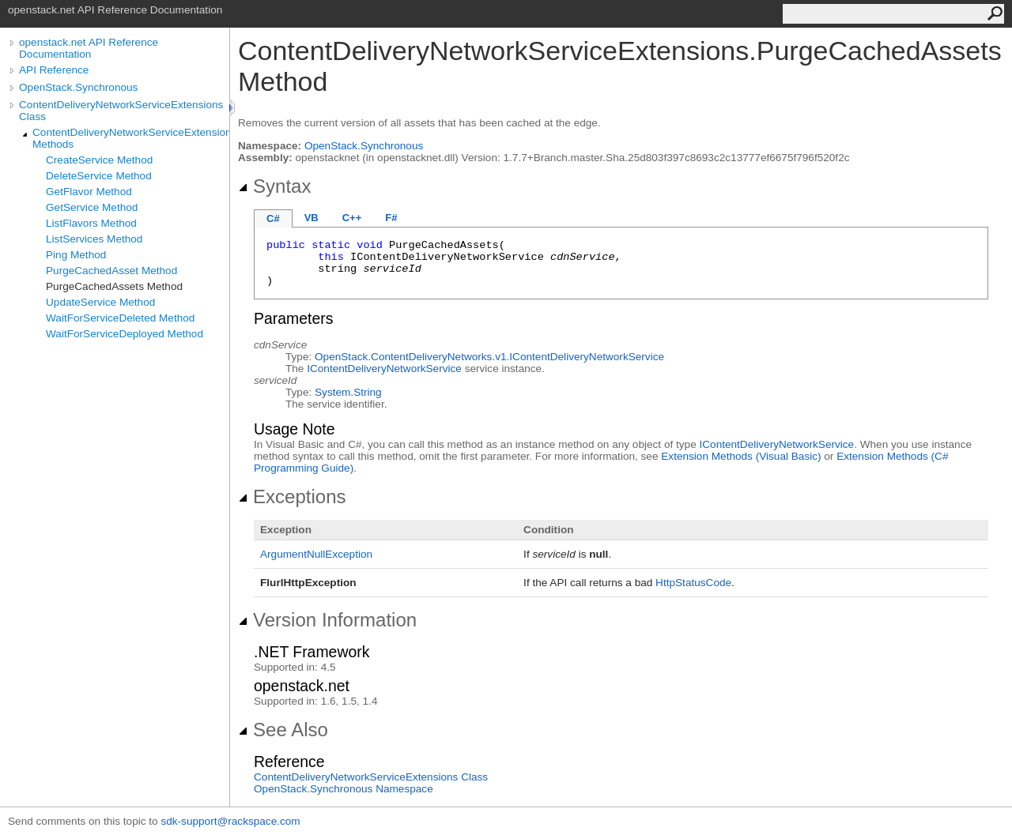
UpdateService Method (100, 302)
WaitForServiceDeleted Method (120, 318)
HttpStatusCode (693, 583)
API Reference (54, 70)
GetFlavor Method (89, 191)
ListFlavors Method (91, 223)
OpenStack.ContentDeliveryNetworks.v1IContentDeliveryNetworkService (489, 357)
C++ (352, 218)
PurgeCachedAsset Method (111, 270)
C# (273, 218)
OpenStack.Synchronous (78, 87)
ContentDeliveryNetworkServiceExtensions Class (121, 110)
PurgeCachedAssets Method (114, 286)
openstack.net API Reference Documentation (88, 48)
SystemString (348, 392)
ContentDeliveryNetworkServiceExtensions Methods (130, 138)
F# (391, 218)
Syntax (275, 186)
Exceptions (292, 496)
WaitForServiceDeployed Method (124, 334)
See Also (283, 729)
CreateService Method (99, 160)
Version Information (327, 619)
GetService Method (92, 207)
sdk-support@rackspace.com (230, 821)
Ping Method (76, 255)
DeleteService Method (99, 176)
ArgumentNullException (316, 554)
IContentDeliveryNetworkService (384, 368)
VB (311, 218)
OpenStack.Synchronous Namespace (343, 789)
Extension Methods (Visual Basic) (741, 456)
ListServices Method (94, 239)
